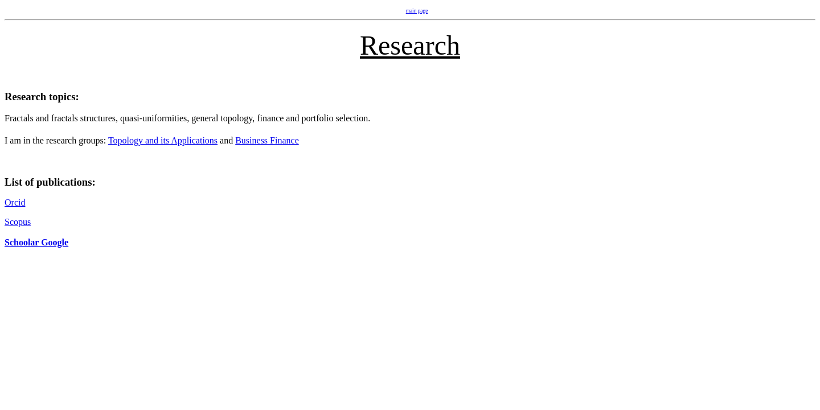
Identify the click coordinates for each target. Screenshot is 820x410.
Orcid (15, 202)
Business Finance (267, 140)
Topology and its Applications (163, 140)
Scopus (18, 222)
